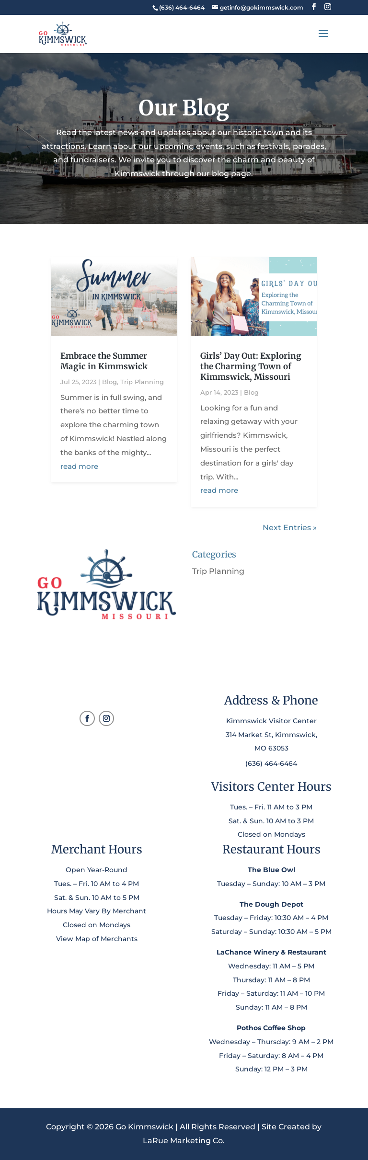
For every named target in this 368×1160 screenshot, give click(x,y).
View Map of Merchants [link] (97, 938)
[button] (313, 7)
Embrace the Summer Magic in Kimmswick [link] (104, 361)
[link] (181, 7)
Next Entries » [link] (290, 527)
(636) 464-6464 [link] (271, 763)
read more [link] (79, 466)
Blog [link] (109, 382)
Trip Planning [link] (142, 382)
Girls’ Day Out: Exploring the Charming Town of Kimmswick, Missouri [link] (250, 366)
